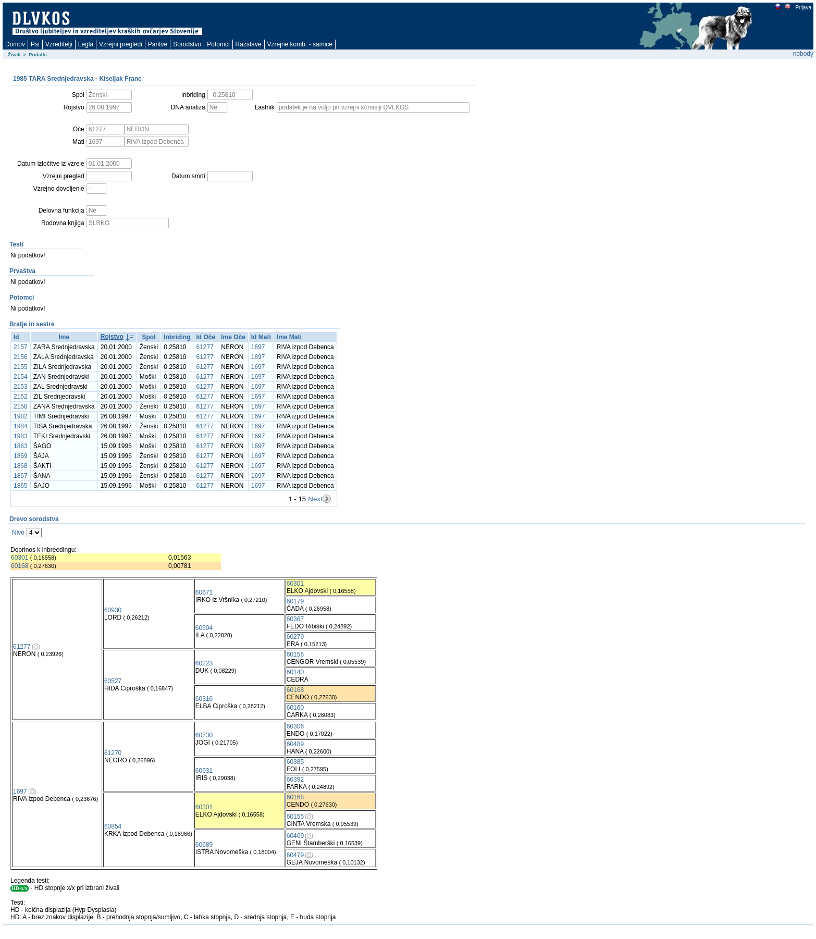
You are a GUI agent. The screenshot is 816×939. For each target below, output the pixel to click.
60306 (295, 726)
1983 (21, 436)
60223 (204, 663)
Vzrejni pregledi (120, 44)
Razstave (249, 44)
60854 (112, 826)
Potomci (218, 44)
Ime (63, 337)
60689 (204, 844)
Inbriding (177, 337)
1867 (21, 475)
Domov (15, 44)
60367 (295, 619)
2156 (21, 357)
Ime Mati (289, 337)
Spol (148, 337)
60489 (295, 744)
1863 (21, 446)
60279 (295, 636)
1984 (21, 426)
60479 (295, 855)
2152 (21, 396)
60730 (204, 735)
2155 (21, 366)
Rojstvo (112, 336)
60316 (204, 698)
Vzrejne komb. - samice (299, 44)
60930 (112, 610)
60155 (295, 816)
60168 (19, 566)
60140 (295, 672)
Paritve (157, 44)
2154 (21, 376)
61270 (112, 753)
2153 (21, 386)
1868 (21, 466)
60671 (204, 592)
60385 (295, 761)
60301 (19, 557)
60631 (204, 770)
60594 (204, 628)
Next (315, 499)
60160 (295, 707)
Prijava (803, 7)
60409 (295, 835)
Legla (85, 44)
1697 (258, 347)
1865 (21, 485)
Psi (35, 44)
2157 (21, 347)
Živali (14, 54)
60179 (295, 601)
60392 (295, 779)
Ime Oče (233, 337)
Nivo (18, 532)
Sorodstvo (187, 44)
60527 (112, 681)
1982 (21, 416)
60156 (295, 654)
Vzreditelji (58, 44)
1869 (21, 456)
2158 (21, 406)
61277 (204, 347)
